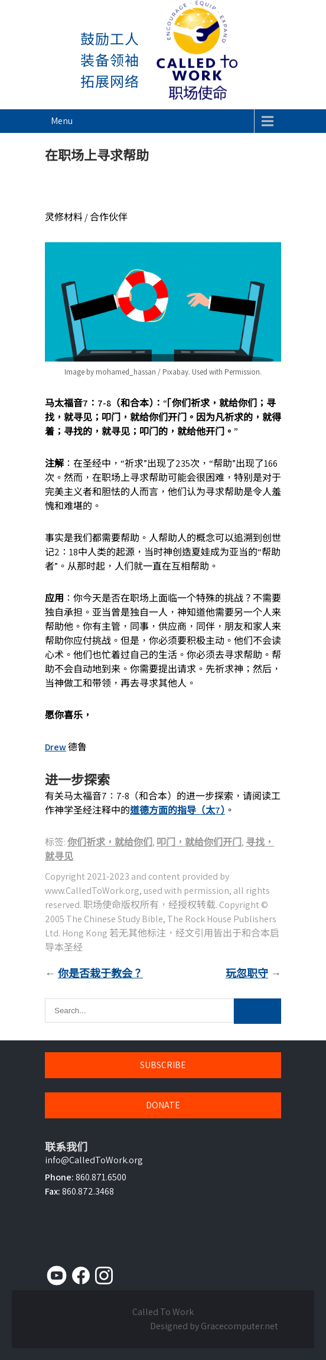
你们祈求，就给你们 (109, 842)
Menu (62, 121)
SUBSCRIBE (163, 1065)
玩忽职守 (247, 973)
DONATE (163, 1105)
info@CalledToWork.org (94, 1160)
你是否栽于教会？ (100, 973)
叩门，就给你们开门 (199, 842)
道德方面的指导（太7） (177, 810)
